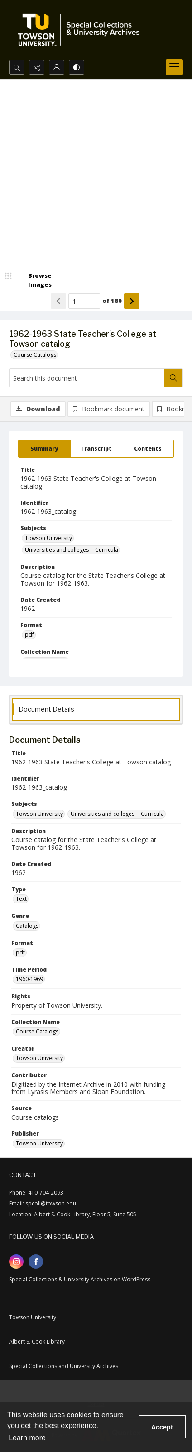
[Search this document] (87, 378)
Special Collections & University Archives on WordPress (79, 1279)
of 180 (112, 301)
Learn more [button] (27, 1438)
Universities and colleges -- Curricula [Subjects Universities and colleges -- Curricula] (71, 550)
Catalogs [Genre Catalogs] (27, 926)
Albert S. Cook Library (37, 1341)
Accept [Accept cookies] (162, 1427)
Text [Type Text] (21, 899)
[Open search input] (17, 67)
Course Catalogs (35, 354)
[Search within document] (173, 378)
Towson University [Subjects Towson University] (48, 538)
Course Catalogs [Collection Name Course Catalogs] (37, 1031)
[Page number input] (84, 301)
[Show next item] (131, 301)
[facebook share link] (36, 1261)
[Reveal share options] (36, 67)
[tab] (44, 448)
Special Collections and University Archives (63, 1366)
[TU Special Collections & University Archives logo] (81, 30)
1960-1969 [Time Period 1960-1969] (29, 979)
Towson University (32, 1317)
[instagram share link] (16, 1261)
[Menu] (174, 67)
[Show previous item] (58, 301)
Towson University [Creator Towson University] (39, 1058)
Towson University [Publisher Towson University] (39, 1143)
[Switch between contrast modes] (76, 67)
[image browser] (34, 280)
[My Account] (56, 67)
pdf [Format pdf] (29, 634)
